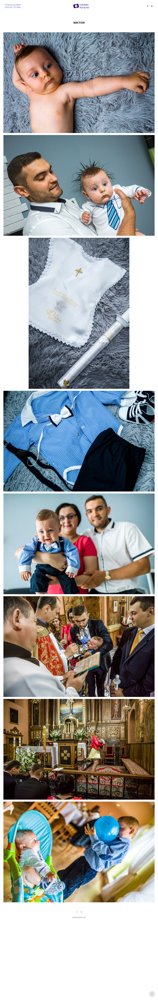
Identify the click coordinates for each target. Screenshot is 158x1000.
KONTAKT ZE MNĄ (12, 7)
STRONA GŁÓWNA (13, 5)
